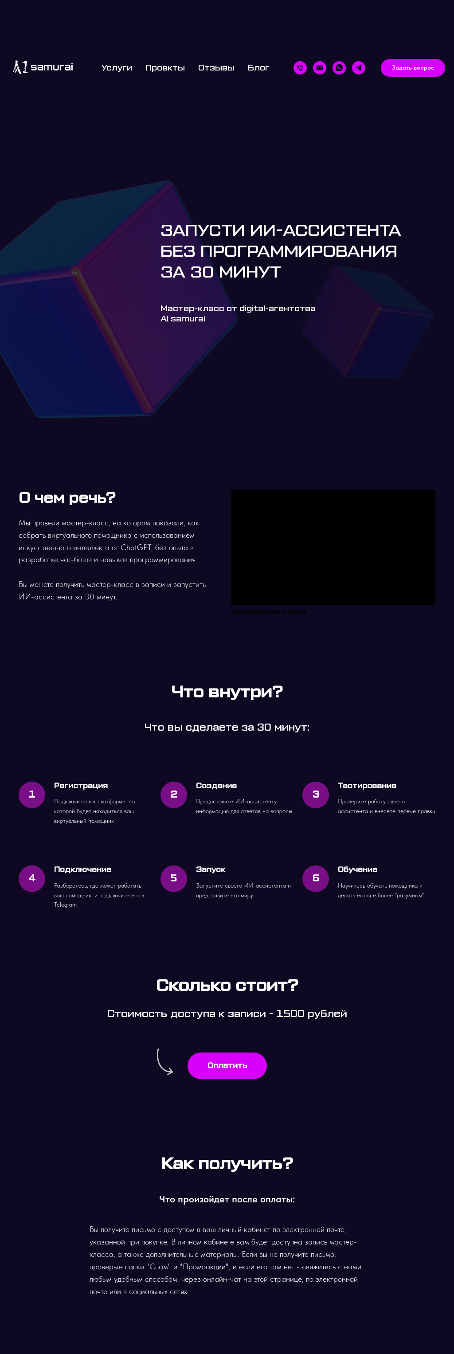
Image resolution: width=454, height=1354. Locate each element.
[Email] (319, 67)
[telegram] (358, 67)
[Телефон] (300, 67)
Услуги (117, 68)
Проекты (165, 68)
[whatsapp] (339, 67)
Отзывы (216, 68)
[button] (413, 68)
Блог (259, 68)
